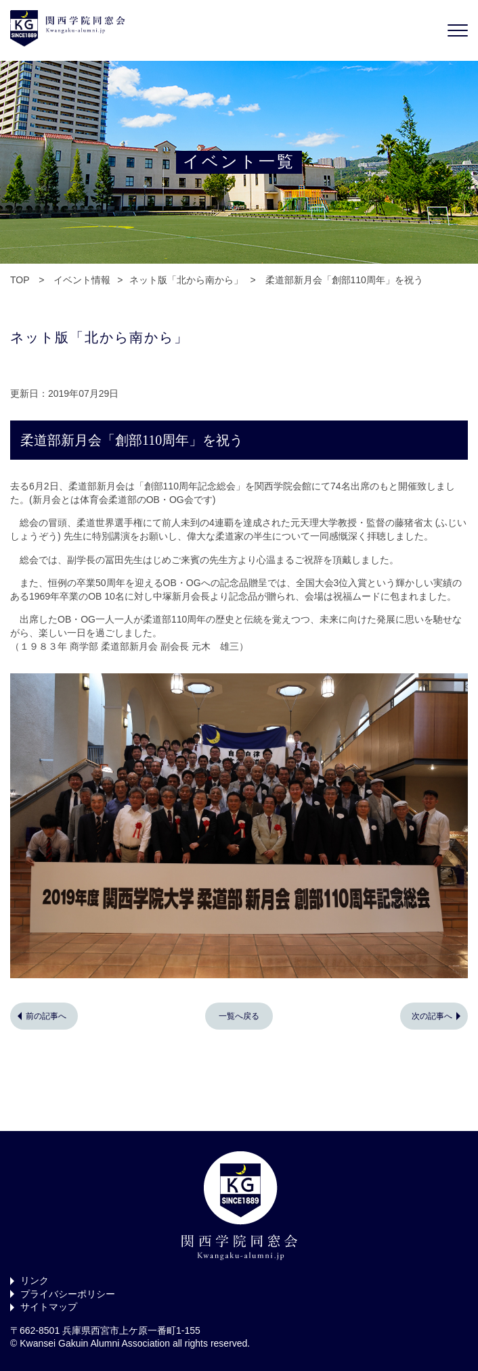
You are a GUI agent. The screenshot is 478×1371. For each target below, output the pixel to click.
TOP (19, 279)
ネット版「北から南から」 (186, 279)
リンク (34, 1280)
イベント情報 (81, 279)
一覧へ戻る (239, 1016)
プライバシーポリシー (67, 1294)
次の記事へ (432, 1016)
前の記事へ (46, 1016)
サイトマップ (48, 1306)
